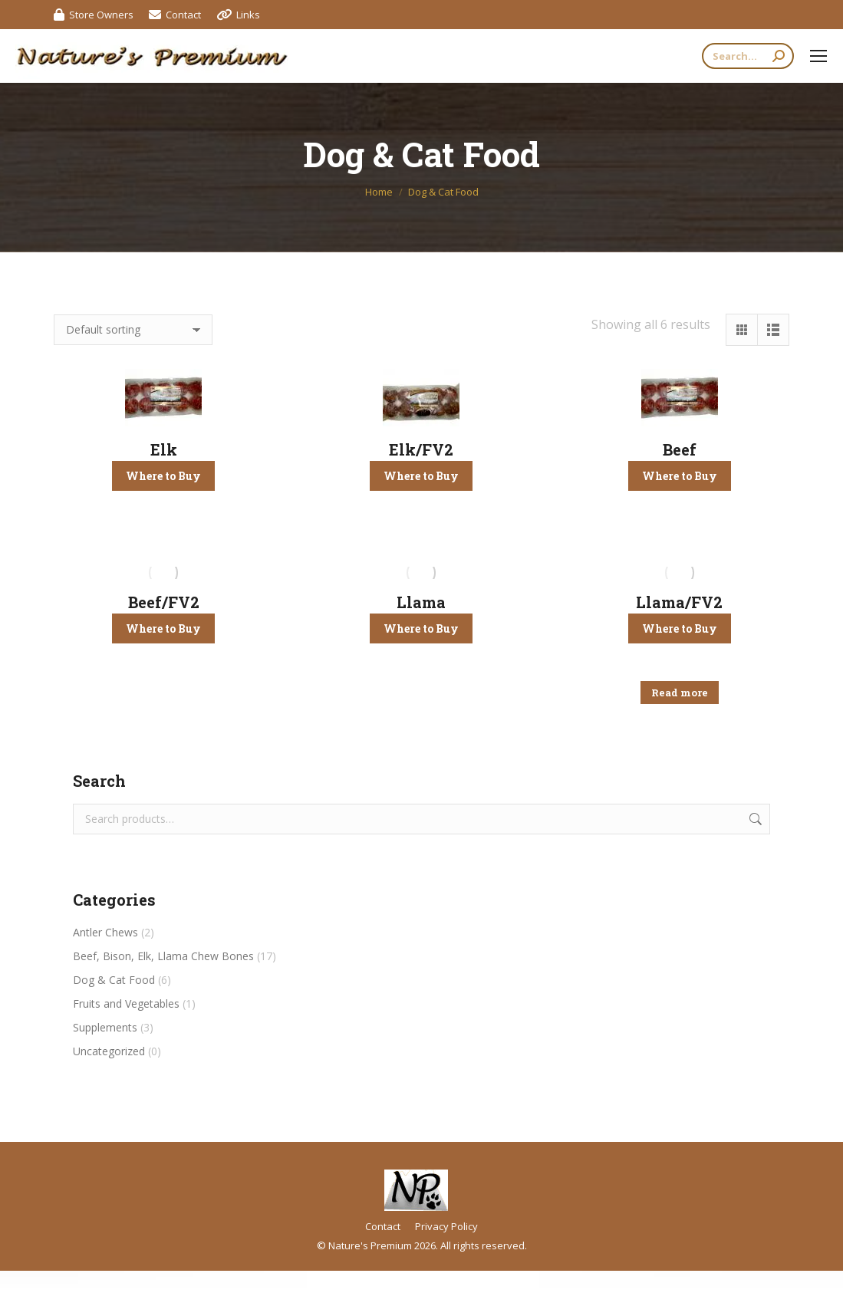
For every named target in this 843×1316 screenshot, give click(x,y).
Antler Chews (105, 932)
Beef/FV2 (163, 602)
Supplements (105, 1027)
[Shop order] (133, 329)
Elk (163, 449)
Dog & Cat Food (114, 979)
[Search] (748, 56)
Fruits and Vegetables (126, 1003)
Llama (421, 602)
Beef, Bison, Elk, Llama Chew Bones (163, 956)
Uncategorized (109, 1051)
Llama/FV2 (679, 602)
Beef (679, 449)
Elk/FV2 (421, 449)
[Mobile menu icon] (818, 56)
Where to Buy (163, 476)
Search (754, 819)
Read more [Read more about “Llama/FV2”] (679, 692)
